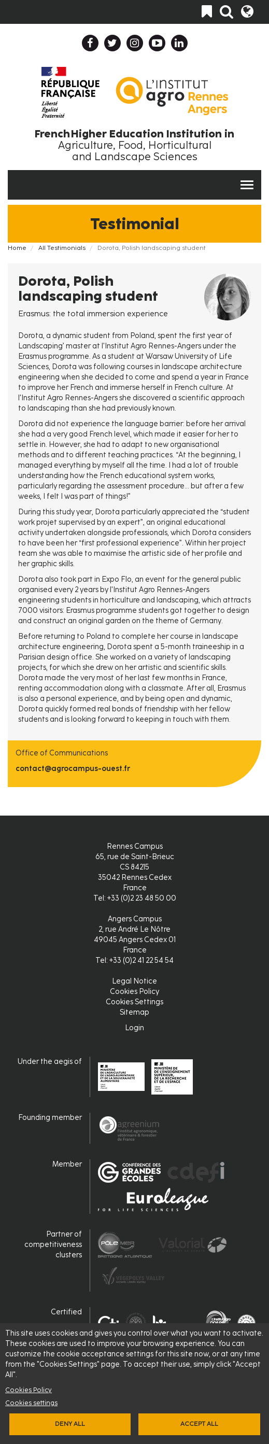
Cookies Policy (28, 1390)
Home (17, 247)
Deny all (70, 1423)
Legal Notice (134, 981)
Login (134, 1028)
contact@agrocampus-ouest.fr (73, 768)
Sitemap (134, 1012)
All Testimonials (62, 247)
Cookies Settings (134, 1002)
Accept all (199, 1423)
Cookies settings (31, 1403)
